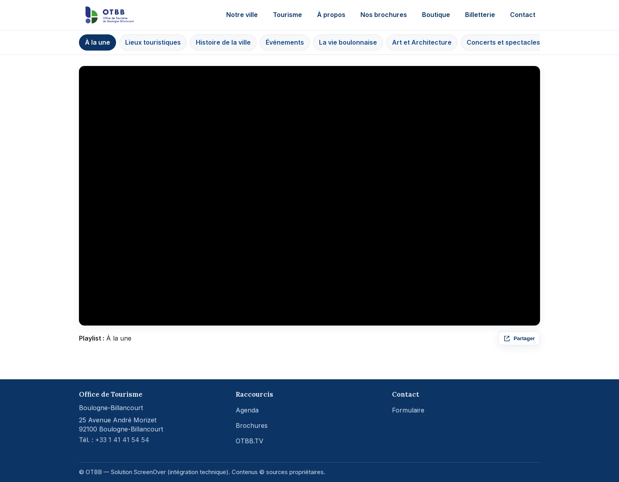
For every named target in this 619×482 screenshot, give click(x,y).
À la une (97, 42)
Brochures (252, 425)
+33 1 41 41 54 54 (122, 440)
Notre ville (242, 15)
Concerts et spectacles (503, 42)
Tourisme (287, 15)
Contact (522, 15)
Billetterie (480, 15)
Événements (285, 42)
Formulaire (408, 410)
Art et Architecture (422, 42)
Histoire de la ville (223, 42)
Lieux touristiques (153, 42)
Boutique (436, 15)
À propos (331, 15)
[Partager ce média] (519, 338)
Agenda (247, 410)
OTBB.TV (249, 441)
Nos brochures (383, 15)
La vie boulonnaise (348, 42)
